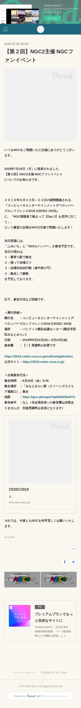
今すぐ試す (52, 18)
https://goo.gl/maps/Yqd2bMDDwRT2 (48, 397)
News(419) (9, 541)
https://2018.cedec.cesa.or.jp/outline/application (38, 356)
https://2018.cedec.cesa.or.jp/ (43, 362)
